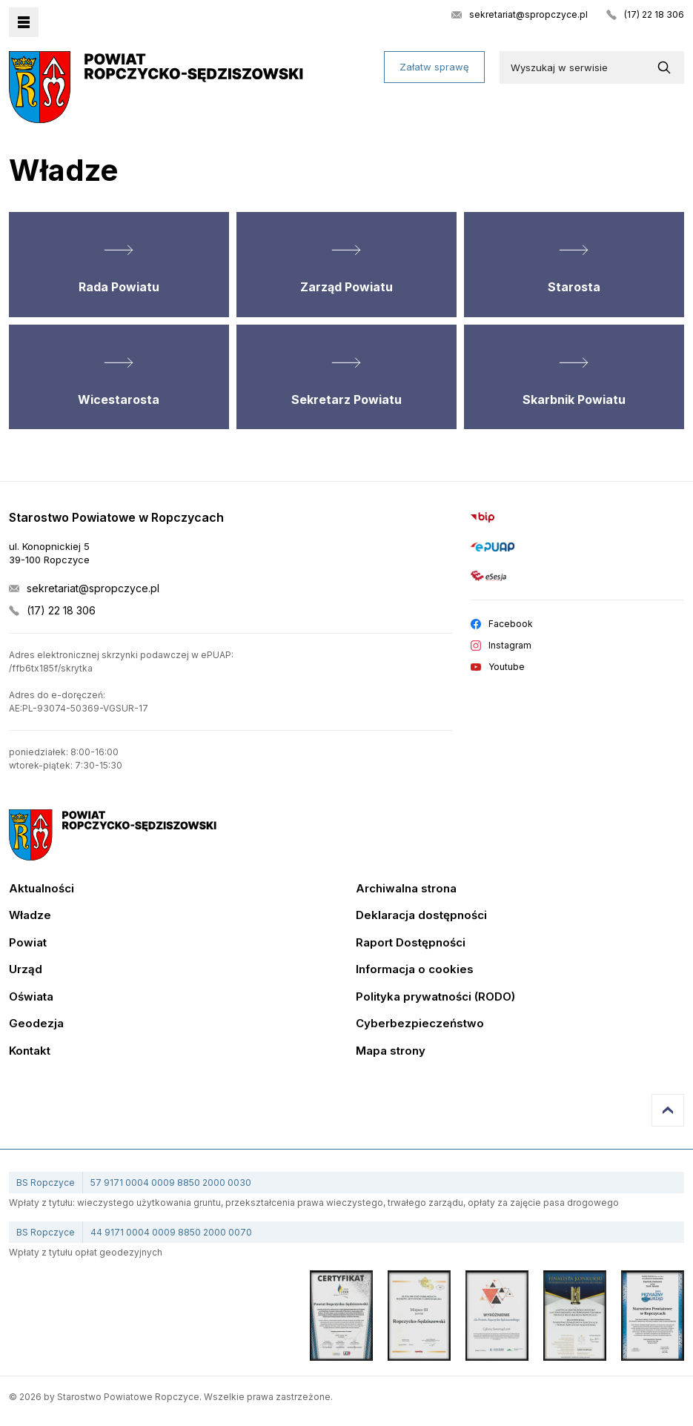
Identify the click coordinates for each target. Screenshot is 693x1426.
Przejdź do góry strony (667, 1110)
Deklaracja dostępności (421, 915)
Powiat (28, 943)
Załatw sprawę (434, 67)
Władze (30, 915)
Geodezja (36, 1024)
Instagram (509, 645)
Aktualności (41, 889)
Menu (24, 22)
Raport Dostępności (410, 943)
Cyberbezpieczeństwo (420, 1024)
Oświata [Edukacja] (31, 997)
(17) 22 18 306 (654, 14)
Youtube (506, 667)
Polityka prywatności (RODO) (435, 997)
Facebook (510, 624)
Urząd (25, 970)
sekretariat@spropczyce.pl (528, 14)
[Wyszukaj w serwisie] (667, 67)
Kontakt (29, 1051)
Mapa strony (390, 1051)
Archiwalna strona (406, 889)
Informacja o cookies (415, 970)
